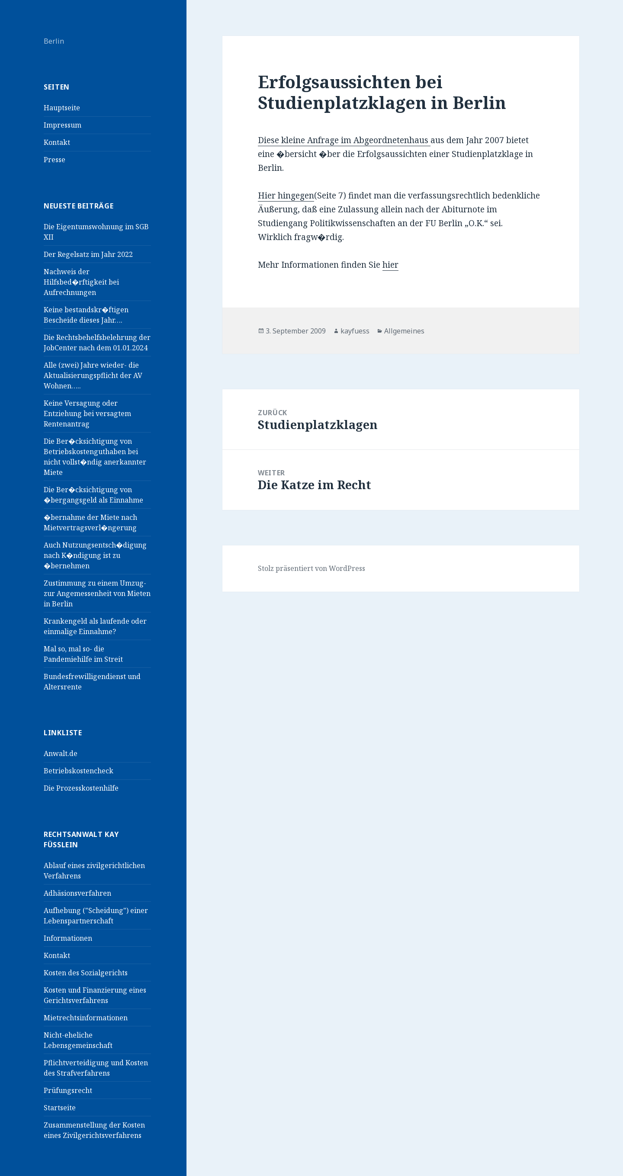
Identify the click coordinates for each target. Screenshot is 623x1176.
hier (390, 264)
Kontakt (57, 142)
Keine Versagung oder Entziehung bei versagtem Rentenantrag (87, 413)
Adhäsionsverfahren (77, 893)
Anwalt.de (60, 753)
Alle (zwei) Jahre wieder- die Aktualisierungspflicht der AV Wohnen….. (93, 375)
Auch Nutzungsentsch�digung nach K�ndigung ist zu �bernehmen (95, 555)
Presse (54, 159)
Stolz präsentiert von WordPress (311, 568)
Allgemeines (404, 331)
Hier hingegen (286, 195)
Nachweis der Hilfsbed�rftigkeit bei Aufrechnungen (81, 282)
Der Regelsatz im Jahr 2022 (88, 254)
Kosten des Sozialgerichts (86, 972)
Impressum (62, 125)
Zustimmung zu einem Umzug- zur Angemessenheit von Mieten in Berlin (97, 593)
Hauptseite (62, 107)
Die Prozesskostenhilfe (81, 788)
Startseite (60, 1107)
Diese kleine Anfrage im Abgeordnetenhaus (344, 140)
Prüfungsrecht (68, 1090)
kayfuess (354, 331)
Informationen (68, 938)
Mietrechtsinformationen (86, 1017)
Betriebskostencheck (78, 770)
